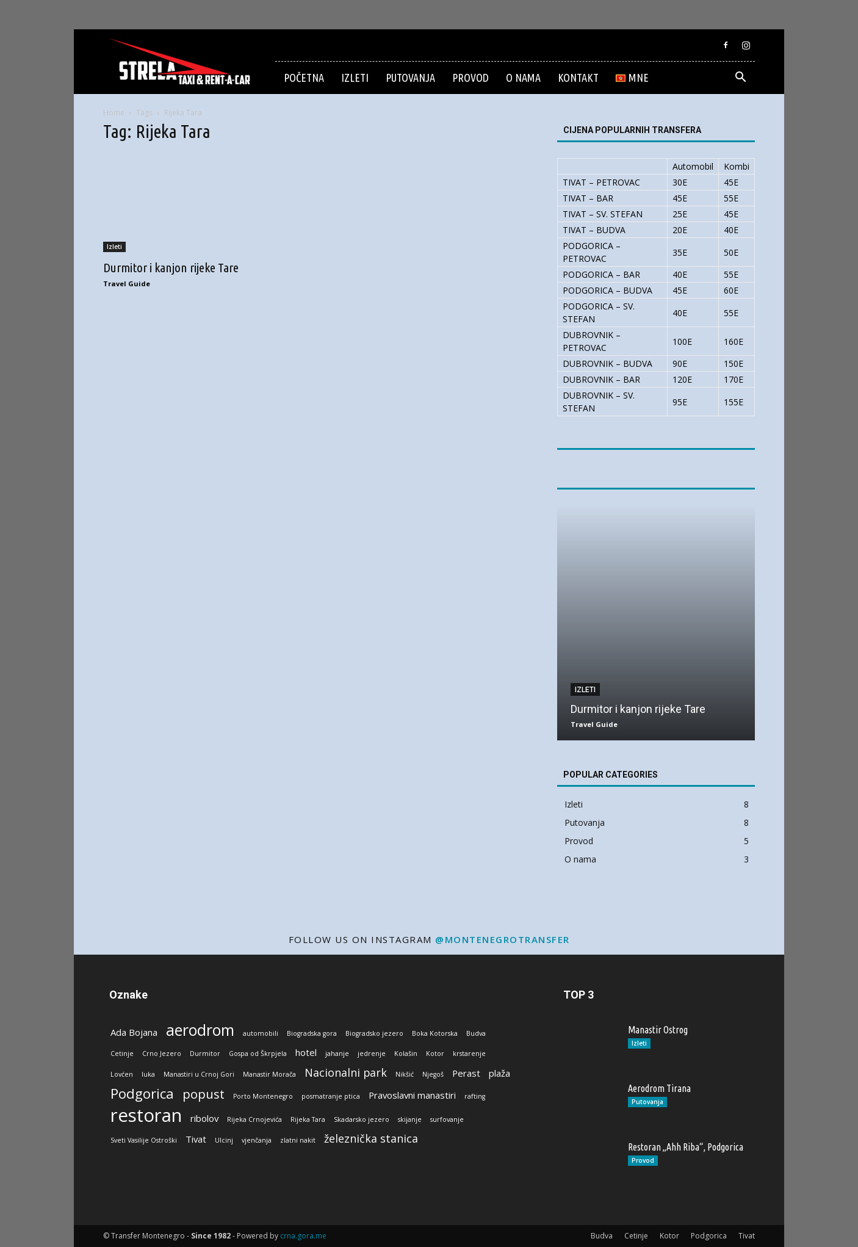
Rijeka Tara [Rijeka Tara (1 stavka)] (307, 1119)
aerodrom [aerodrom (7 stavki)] (200, 1030)
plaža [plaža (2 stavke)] (499, 1073)
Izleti (355, 77)
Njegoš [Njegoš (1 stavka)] (433, 1074)
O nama (523, 77)
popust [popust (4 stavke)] (203, 1094)
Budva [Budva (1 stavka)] (476, 1033)
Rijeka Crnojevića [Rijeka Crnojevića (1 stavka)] (254, 1119)
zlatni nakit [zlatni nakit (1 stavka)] (297, 1140)
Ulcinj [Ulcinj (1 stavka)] (224, 1140)
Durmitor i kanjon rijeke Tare (171, 267)
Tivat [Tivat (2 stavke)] (196, 1139)
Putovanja (410, 77)
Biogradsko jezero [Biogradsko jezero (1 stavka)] (374, 1033)
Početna (304, 77)
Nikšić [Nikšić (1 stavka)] (404, 1074)
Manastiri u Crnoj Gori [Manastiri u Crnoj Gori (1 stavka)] (199, 1074)
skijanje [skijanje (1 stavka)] (410, 1119)
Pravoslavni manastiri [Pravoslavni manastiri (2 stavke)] (412, 1095)
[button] (740, 78)
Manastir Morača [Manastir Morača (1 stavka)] (269, 1074)
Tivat (746, 1236)
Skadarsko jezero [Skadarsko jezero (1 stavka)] (361, 1119)
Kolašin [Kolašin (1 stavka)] (405, 1053)
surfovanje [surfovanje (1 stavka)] (447, 1119)
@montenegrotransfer (502, 939)
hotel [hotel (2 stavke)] (306, 1052)
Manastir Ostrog (658, 1029)
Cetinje (636, 1236)
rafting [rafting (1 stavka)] (474, 1096)
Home (113, 112)
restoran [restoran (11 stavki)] (146, 1115)
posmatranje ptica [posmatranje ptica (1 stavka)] (330, 1096)
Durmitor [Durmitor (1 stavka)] (205, 1053)
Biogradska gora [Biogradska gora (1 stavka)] (312, 1033)
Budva (602, 1236)
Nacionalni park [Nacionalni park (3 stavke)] (346, 1072)
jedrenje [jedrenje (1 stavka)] (372, 1053)
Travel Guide (126, 283)
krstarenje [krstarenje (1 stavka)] (469, 1053)
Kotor (669, 1236)
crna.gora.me (303, 1236)
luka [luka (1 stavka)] (148, 1074)
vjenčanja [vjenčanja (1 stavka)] (257, 1140)
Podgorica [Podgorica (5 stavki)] (142, 1093)
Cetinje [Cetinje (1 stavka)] (122, 1053)
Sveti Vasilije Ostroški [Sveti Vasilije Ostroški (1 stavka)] (143, 1140)
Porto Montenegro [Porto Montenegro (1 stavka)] (263, 1096)
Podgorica (709, 1236)
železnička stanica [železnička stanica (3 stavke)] (371, 1138)
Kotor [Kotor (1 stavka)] (435, 1053)
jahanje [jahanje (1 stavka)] (337, 1053)
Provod (470, 77)
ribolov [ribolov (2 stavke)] (204, 1118)
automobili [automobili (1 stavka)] (260, 1033)
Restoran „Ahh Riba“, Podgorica (685, 1146)
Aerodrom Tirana (659, 1088)
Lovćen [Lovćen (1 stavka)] (121, 1074)
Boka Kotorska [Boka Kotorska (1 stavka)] (435, 1033)
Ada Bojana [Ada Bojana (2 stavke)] (133, 1032)
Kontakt (578, 77)
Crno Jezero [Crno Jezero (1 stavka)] (161, 1053)
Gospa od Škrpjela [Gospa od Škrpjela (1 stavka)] (258, 1053)
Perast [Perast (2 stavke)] (466, 1073)
